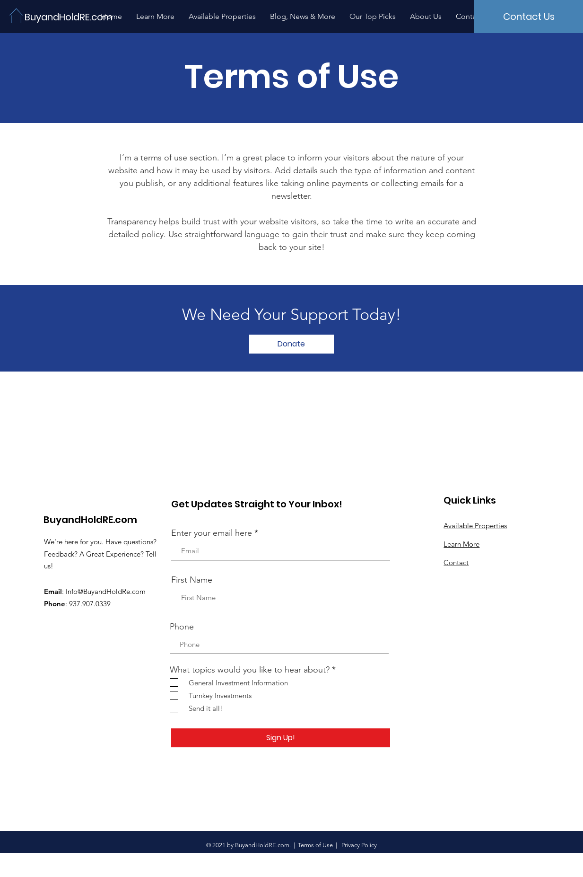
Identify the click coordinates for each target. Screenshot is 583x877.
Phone (182, 626)
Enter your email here (211, 533)
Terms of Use (315, 845)
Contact (456, 562)
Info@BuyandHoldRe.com (106, 591)
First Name (191, 580)
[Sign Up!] (280, 737)
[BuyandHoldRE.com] (70, 17)
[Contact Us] (528, 16)
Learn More (461, 544)
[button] (291, 344)
